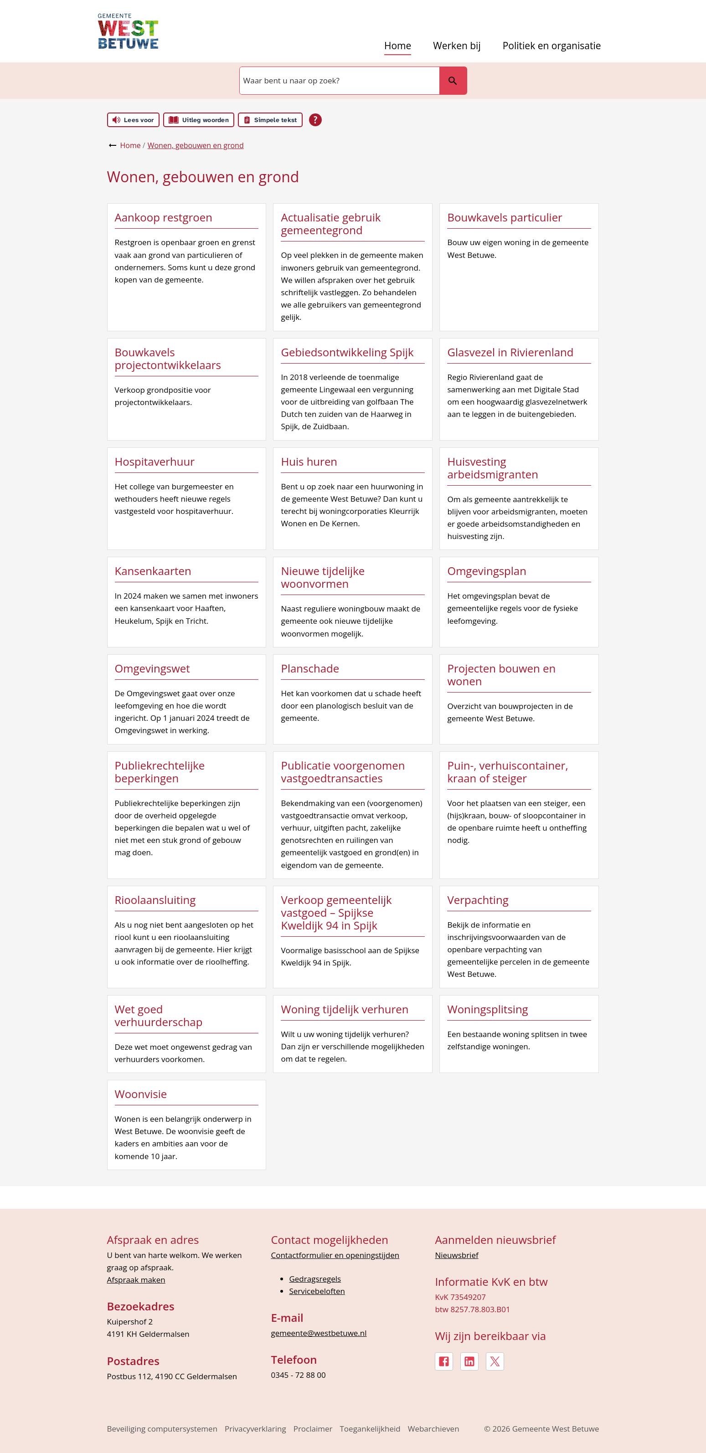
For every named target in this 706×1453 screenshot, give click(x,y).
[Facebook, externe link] (444, 1361)
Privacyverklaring (255, 1428)
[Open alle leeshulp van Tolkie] (315, 119)
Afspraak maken (136, 1279)
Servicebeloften (317, 1291)
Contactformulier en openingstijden (335, 1255)
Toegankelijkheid (370, 1428)
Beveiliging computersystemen (162, 1428)
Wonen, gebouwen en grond (196, 145)
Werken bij (456, 46)
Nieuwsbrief (456, 1255)
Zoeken (449, 80)
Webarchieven (433, 1428)
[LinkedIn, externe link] (469, 1361)
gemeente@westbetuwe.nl (318, 1333)
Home (397, 46)
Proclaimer (313, 1428)
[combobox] (339, 80)
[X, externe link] (495, 1361)
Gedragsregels (315, 1278)
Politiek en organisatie (552, 46)
